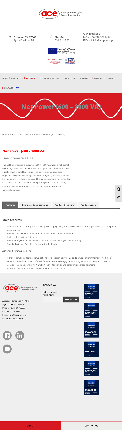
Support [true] (84, 78)
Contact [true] (8, 88)
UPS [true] (20, 134)
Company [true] (15, 78)
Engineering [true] (70, 78)
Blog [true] (110, 78)
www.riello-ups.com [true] (11, 189)
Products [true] (31, 78)
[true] (61, 13)
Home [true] (5, 78)
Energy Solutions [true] (51, 78)
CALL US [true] (31, 425)
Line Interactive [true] (31, 134)
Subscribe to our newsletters (50, 293)
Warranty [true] (99, 78)
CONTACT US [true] (91, 425)
